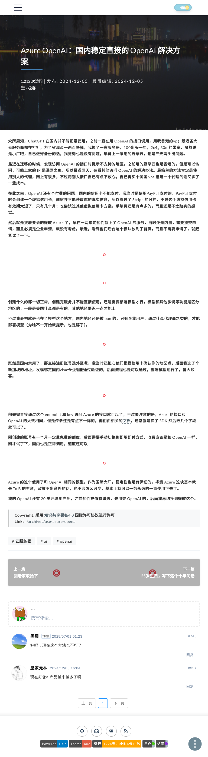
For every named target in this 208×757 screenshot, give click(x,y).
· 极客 (31, 88)
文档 (127, 420)
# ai (44, 541)
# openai (64, 541)
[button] (178, 8)
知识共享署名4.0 (59, 515)
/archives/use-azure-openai (52, 521)
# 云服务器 (21, 541)
